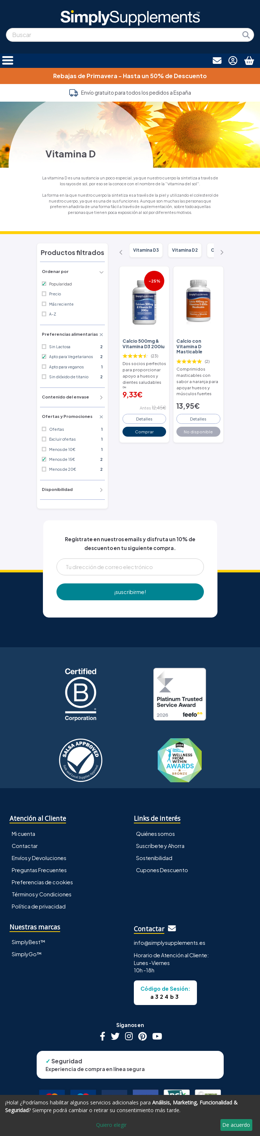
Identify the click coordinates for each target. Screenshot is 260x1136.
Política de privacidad (39, 906)
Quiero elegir (111, 1124)
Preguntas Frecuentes (39, 870)
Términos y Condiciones (42, 894)
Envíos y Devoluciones (39, 858)
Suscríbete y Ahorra (160, 845)
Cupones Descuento (162, 870)
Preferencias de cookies (42, 882)
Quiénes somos (155, 833)
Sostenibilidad (154, 858)
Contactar (25, 845)
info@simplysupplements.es (169, 942)
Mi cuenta (23, 833)
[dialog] (130, 1115)
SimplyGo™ (27, 954)
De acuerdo (236, 1124)
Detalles (144, 418)
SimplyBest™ (28, 942)
